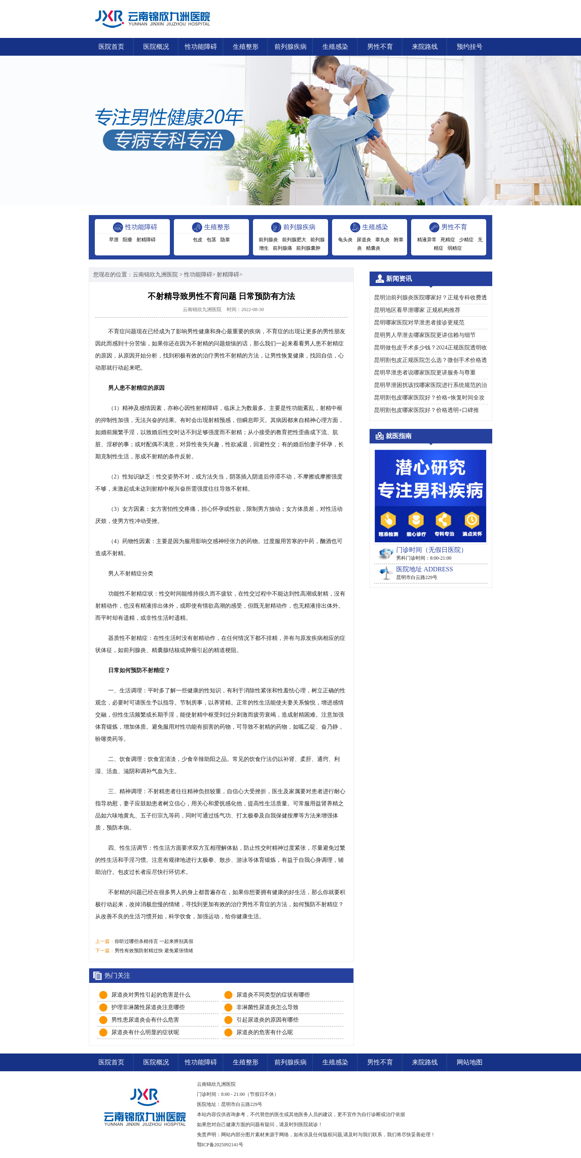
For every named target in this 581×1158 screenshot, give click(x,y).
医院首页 (111, 46)
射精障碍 (146, 239)
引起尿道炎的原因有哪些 (267, 1020)
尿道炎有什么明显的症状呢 (145, 1032)
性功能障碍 (201, 46)
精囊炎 (373, 248)
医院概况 (156, 46)
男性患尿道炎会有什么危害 (145, 1020)
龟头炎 (345, 239)
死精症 (448, 239)
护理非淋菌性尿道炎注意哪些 (148, 1007)
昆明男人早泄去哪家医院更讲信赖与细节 (425, 335)
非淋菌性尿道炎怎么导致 (267, 1007)
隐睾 (225, 239)
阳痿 (127, 239)
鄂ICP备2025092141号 (220, 1145)
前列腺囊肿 (308, 248)
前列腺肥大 (294, 239)
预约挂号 (470, 46)
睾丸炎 (382, 239)
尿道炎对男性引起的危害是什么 (150, 995)
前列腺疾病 (290, 46)
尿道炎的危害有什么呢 (264, 1032)
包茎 (211, 239)
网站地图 (470, 1062)
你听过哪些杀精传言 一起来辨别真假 (154, 941)
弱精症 (454, 248)
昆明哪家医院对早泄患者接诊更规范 (419, 323)
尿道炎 (364, 239)
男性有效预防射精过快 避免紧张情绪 (154, 950)
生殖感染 (335, 46)
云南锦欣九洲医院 (155, 275)
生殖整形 (246, 46)
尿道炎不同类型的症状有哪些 (273, 995)
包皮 (198, 239)
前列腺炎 (268, 239)
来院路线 (425, 46)
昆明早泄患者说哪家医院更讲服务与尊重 (425, 373)
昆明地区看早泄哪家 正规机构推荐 (417, 310)
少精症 (466, 239)
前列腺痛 (282, 248)
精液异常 (427, 239)
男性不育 (380, 46)
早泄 (114, 239)
